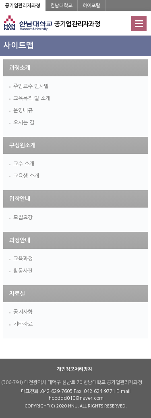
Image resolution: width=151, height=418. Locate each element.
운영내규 (23, 110)
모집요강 (23, 217)
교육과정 (23, 258)
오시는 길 (23, 122)
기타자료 (23, 324)
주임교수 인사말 (31, 86)
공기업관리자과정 (22, 5)
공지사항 (23, 312)
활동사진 (23, 270)
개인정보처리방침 (74, 369)
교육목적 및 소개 (31, 98)
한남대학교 (61, 5)
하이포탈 (91, 5)
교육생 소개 (26, 176)
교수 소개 (23, 163)
